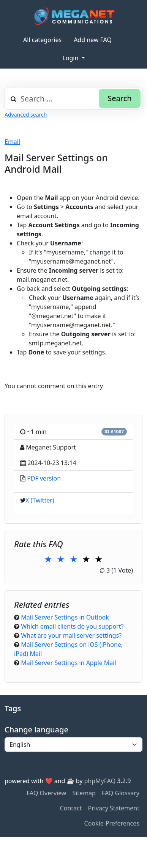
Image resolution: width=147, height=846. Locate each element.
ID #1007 (114, 431)
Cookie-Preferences (111, 823)
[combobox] (73, 98)
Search (119, 98)
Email (12, 141)
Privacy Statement (113, 808)
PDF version (44, 478)
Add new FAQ (93, 40)
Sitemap (84, 793)
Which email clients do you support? (72, 626)
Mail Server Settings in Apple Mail (68, 663)
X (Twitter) (39, 500)
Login (71, 58)
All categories (42, 40)
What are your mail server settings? (71, 635)
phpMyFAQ (100, 781)
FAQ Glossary (120, 793)
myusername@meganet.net (71, 261)
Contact (71, 808)
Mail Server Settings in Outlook (65, 617)
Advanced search (26, 114)
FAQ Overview (46, 793)
